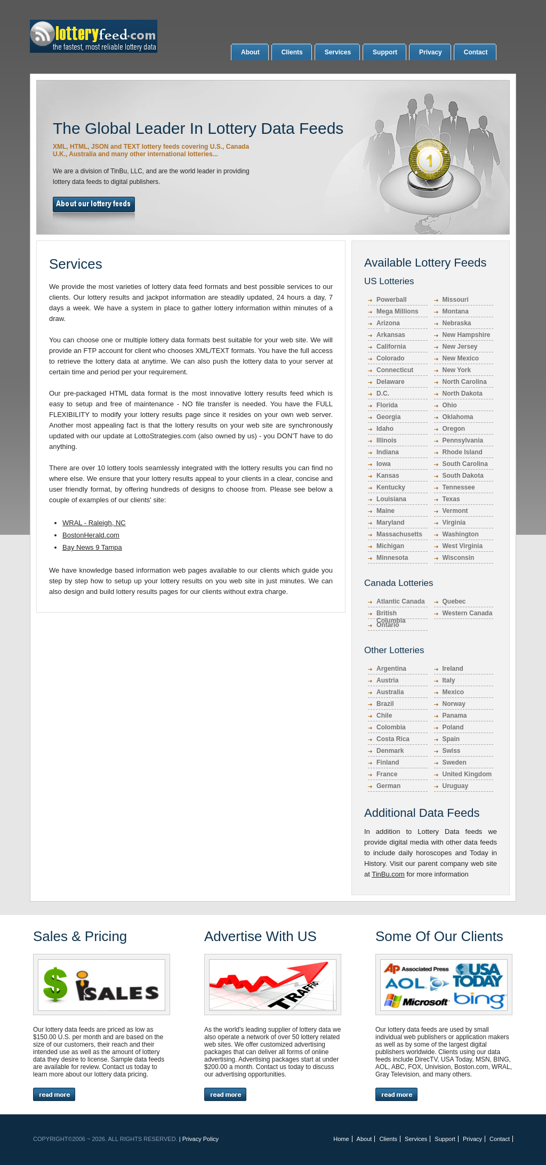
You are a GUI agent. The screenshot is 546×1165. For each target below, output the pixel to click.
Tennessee (459, 487)
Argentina (391, 668)
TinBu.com (388, 874)
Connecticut (394, 370)
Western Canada (468, 613)
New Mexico (461, 358)
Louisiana (391, 499)
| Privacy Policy (199, 1139)
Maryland (390, 522)
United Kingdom (467, 774)
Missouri (456, 299)
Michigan (390, 546)
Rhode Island (463, 452)
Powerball (391, 299)
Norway (454, 704)
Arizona (388, 323)
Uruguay (456, 786)
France (386, 774)
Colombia (391, 727)
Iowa (383, 464)
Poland (453, 727)
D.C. (382, 393)
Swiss (452, 750)
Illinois (386, 440)
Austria (387, 680)
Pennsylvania (463, 440)
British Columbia (391, 613)
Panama (455, 715)
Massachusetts (399, 534)
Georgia (388, 417)
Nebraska (457, 323)
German (388, 786)
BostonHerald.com (90, 535)
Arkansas (390, 335)
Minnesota (392, 557)
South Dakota (463, 475)
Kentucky (390, 487)
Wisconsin (459, 557)
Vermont (455, 511)
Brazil (385, 704)
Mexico (453, 692)
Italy (449, 680)
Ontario (387, 625)
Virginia (454, 522)
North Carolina (465, 381)
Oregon (454, 428)
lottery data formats (180, 340)
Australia (390, 692)
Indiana (387, 452)
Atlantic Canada (400, 601)
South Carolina (465, 464)
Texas (451, 499)
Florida (387, 405)
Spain (451, 739)
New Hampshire (467, 335)
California (391, 346)
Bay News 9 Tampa (92, 547)
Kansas (387, 475)
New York (457, 370)
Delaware (390, 381)
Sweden (455, 762)
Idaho (385, 428)
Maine (385, 511)
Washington (461, 534)
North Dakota (463, 393)
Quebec (454, 601)
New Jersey (460, 346)
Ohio (450, 405)
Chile (384, 715)
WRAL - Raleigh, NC (94, 523)
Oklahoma (458, 417)
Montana (456, 311)
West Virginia (463, 546)
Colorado (390, 358)
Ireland (453, 668)
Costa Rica (393, 739)
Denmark (390, 750)
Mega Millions (397, 311)
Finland (387, 762)
